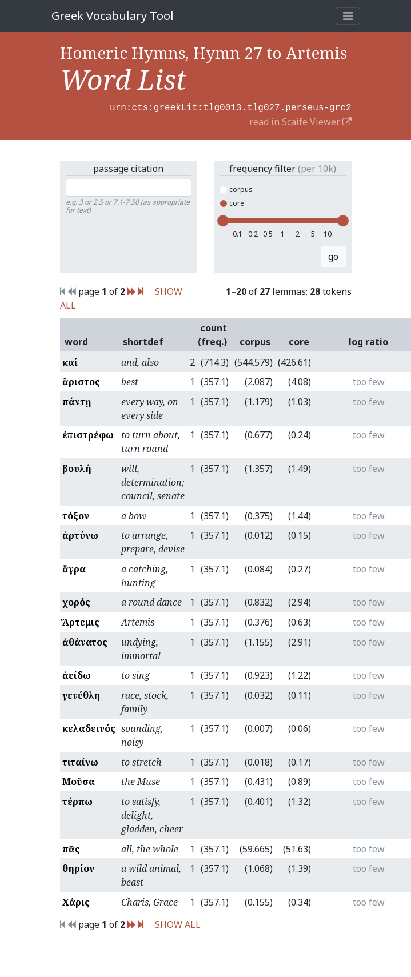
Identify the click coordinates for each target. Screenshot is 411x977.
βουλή (76, 467)
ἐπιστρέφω (88, 433)
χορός (76, 601)
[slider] (223, 219)
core (232, 202)
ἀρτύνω (80, 534)
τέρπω (77, 800)
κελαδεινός (88, 727)
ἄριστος (81, 380)
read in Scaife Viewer (300, 120)
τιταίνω (80, 761)
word (76, 340)
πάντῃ (76, 400)
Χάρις (76, 901)
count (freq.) (212, 334)
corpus (236, 188)
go (333, 255)
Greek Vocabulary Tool (112, 15)
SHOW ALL (178, 923)
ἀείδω (76, 674)
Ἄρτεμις (80, 621)
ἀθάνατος (84, 641)
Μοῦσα (78, 780)
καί (70, 361)
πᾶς (71, 848)
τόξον (75, 514)
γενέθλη (81, 694)
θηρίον (78, 867)
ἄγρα (74, 568)
